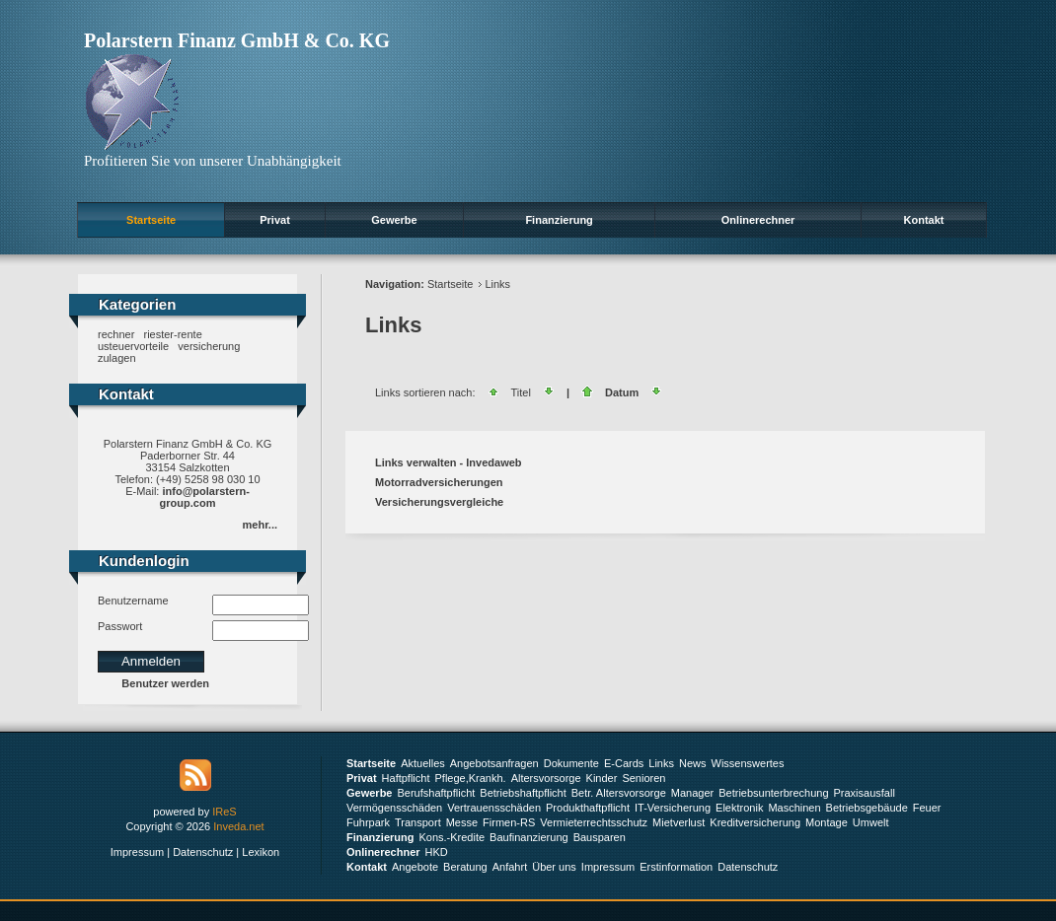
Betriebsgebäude (867, 808)
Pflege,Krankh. (470, 778)
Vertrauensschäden (494, 808)
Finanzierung (558, 220)
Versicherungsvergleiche (439, 502)
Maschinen (794, 808)
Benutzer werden (165, 683)
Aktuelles (423, 763)
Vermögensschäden (394, 808)
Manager (692, 793)
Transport (418, 822)
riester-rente (172, 334)
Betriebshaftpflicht (523, 793)
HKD (436, 852)
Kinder (602, 778)
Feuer (927, 808)
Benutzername (133, 600)
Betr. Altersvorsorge (618, 793)
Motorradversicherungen (439, 482)
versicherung (209, 346)
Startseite (151, 220)
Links (497, 284)
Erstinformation (676, 867)
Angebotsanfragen (494, 763)
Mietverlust (678, 822)
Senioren (643, 778)
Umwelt (871, 822)
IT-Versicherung (673, 808)
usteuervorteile (133, 346)
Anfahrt (509, 867)
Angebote (415, 867)
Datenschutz (203, 852)
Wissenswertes (748, 763)
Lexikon (260, 852)
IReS (224, 811)
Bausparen (599, 837)
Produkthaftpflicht (588, 808)
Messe (462, 822)
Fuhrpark (368, 822)
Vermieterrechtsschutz (593, 822)
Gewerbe (393, 220)
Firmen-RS (509, 822)
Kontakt (924, 220)
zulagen (117, 358)
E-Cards (623, 763)
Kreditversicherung (755, 822)
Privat (275, 220)
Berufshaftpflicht (436, 793)
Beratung (465, 867)
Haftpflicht (406, 778)
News (693, 763)
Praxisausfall (864, 793)
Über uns (554, 867)
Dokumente (571, 763)
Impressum (137, 852)
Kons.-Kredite (451, 837)
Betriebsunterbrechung (773, 793)
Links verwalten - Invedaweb (448, 462)
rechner (116, 334)
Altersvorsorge (546, 778)
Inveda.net (238, 826)
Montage (826, 822)
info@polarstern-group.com (205, 497)
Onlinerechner (758, 220)
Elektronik (739, 808)
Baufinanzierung (529, 837)
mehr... (260, 525)
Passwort (120, 626)
